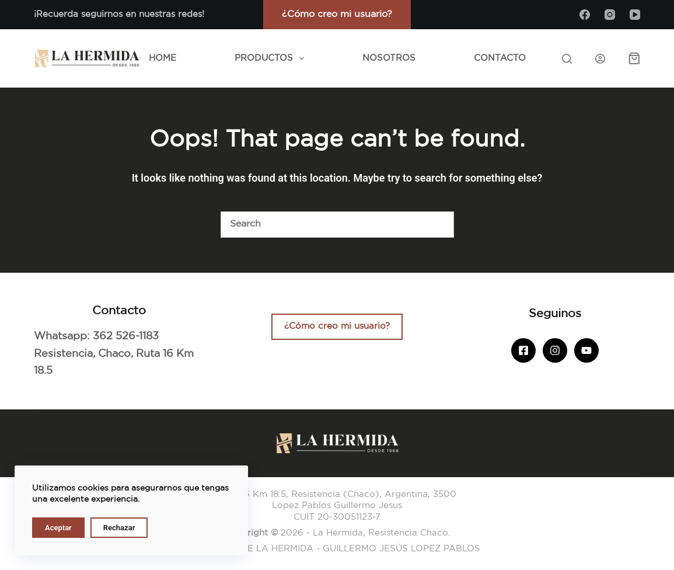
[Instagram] (610, 14)
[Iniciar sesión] (600, 59)
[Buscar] (324, 224)
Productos (272, 58)
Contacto (500, 58)
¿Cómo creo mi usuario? (337, 14)
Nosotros (388, 58)
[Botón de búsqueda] (441, 224)
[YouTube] (635, 14)
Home (162, 58)
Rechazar (119, 527)
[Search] (567, 59)
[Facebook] (584, 14)
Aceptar (58, 527)
